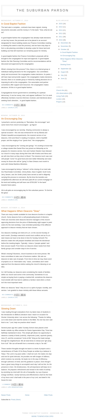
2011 (61, 37)
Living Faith (60, 96)
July (62, 75)
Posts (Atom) (16, 399)
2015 (61, 24)
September (65, 69)
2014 (61, 27)
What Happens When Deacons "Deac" (20, 211)
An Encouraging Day (11, 118)
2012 (61, 33)
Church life (13, 107)
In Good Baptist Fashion (13, 24)
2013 (61, 30)
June (63, 78)
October (64, 49)
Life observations (15, 387)
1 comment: (7, 384)
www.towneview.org (43, 416)
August (63, 72)
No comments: (8, 105)
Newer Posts (5, 395)
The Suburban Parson (42, 10)
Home (27, 395)
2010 (61, 40)
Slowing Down (8, 308)
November (65, 46)
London (59, 99)
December (65, 43)
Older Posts (48, 395)
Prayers (59, 102)
